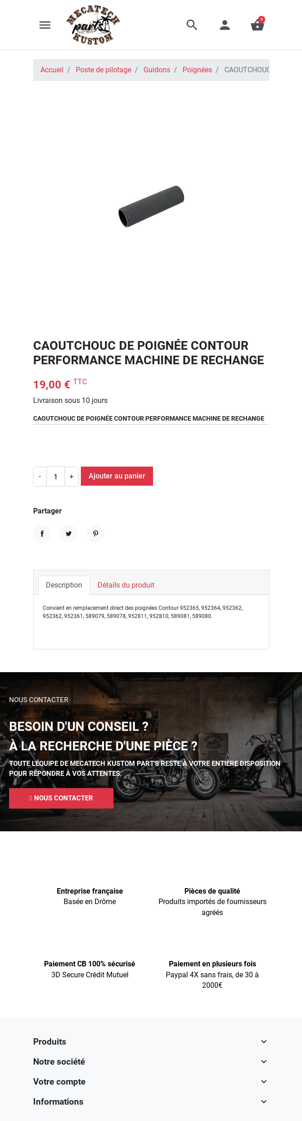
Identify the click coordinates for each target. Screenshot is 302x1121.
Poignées (197, 69)
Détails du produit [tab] (126, 585)
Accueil (52, 69)
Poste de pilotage (103, 69)
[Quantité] (55, 476)
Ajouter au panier (117, 476)
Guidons (157, 69)
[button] (192, 25)
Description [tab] (64, 585)
